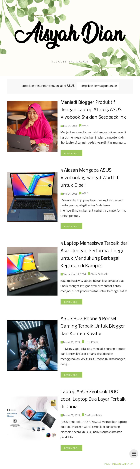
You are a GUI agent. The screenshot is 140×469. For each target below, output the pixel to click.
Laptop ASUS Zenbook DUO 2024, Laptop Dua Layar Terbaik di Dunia (95, 397)
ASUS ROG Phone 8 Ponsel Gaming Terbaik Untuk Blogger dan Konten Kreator (92, 324)
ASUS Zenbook (99, 272)
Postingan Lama (116, 460)
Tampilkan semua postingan (98, 86)
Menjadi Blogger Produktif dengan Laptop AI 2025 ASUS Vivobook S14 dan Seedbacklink (93, 110)
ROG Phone (91, 339)
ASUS (85, 124)
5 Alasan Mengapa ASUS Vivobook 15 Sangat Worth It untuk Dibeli (90, 177)
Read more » (71, 153)
